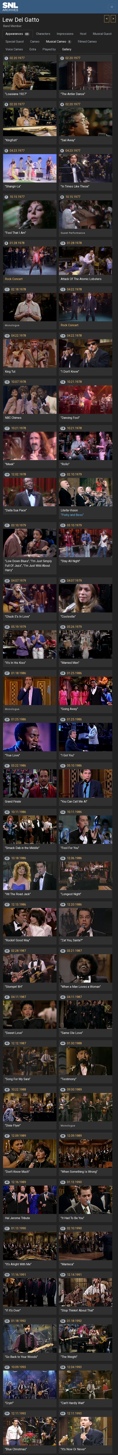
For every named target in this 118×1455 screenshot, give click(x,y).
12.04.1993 (74, 1367)
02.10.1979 (74, 474)
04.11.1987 (18, 997)
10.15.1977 (17, 197)
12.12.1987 (18, 1043)
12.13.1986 (18, 904)
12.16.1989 (18, 1182)
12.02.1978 (18, 474)
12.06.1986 (74, 858)
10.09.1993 (18, 1367)
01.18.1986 (18, 673)
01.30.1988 (74, 1043)
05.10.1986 (74, 765)
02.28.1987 (18, 951)
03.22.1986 (18, 765)
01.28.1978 (17, 243)
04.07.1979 (18, 580)
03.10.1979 (18, 525)
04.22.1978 (74, 289)
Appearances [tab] (18, 34)
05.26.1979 (74, 627)
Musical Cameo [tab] (58, 41)
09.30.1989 (74, 1089)
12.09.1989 (18, 1136)
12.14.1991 (74, 1274)
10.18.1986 (18, 858)
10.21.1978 (74, 382)
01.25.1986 (74, 673)
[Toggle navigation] (112, 7)
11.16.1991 (18, 1274)
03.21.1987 (74, 951)
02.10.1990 (74, 1228)
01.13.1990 (74, 1182)
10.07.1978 (18, 382)
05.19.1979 (18, 627)
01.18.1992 (18, 1321)
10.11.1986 (18, 812)
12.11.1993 (18, 1413)
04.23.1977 (17, 150)
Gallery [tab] (66, 49)
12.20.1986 (74, 904)
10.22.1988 (18, 1089)
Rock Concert (14, 279)
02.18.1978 (18, 289)
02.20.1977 (17, 58)
